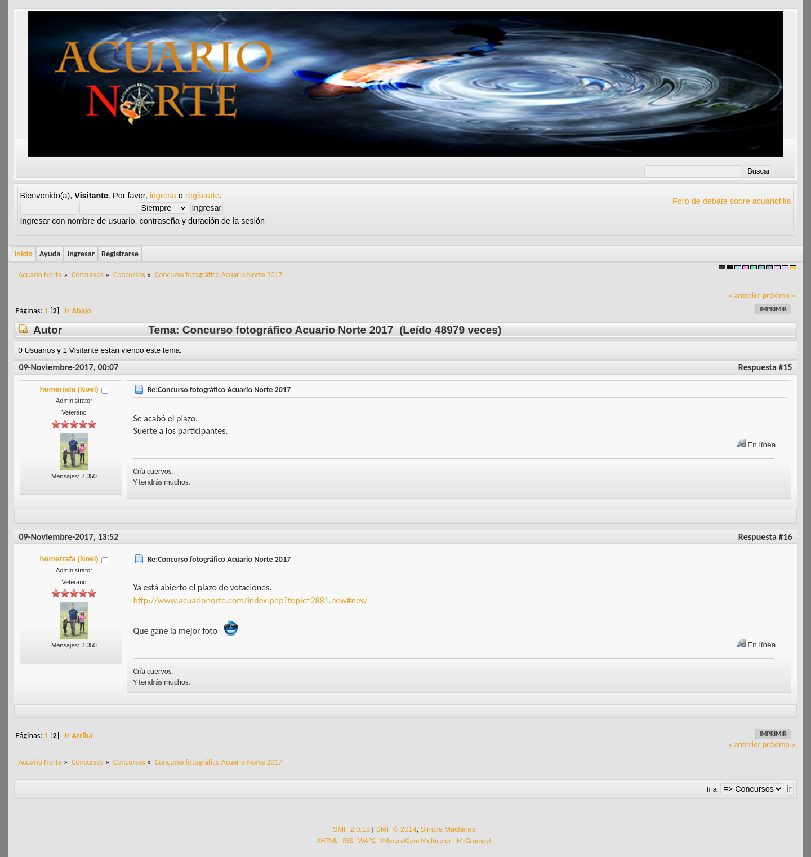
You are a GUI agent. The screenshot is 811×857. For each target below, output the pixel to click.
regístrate (202, 195)
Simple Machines (448, 829)
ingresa (163, 195)
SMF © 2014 (396, 829)
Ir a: (713, 789)
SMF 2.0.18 (351, 829)
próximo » (779, 295)
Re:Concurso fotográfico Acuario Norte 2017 (219, 389)
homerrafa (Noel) (69, 389)
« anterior (744, 295)
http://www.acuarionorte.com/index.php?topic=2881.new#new (250, 600)
